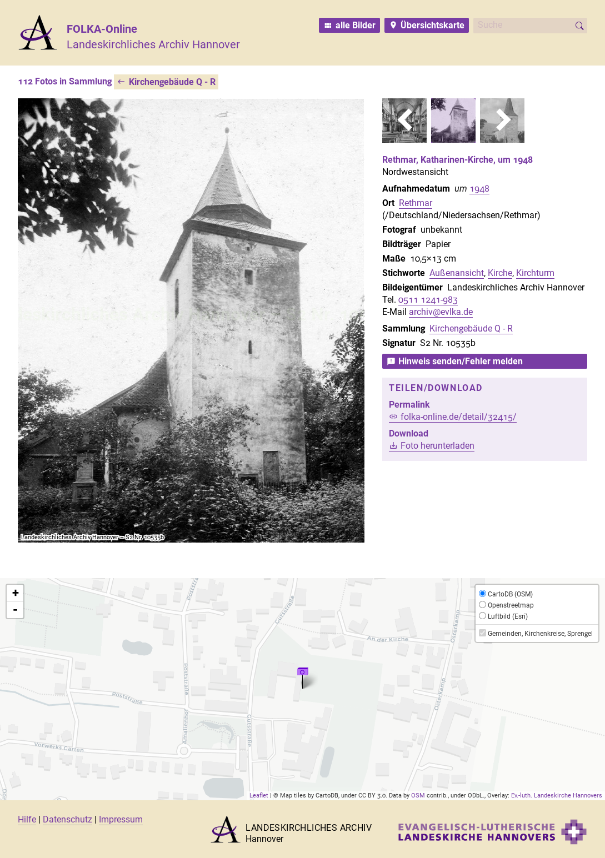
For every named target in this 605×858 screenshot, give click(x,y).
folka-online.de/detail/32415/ (459, 417)
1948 (479, 188)
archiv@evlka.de (441, 312)
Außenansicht (456, 273)
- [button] (15, 610)
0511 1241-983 (428, 299)
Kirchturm (535, 273)
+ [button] (15, 593)
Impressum (121, 819)
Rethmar (415, 203)
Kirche (500, 273)
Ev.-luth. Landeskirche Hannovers (556, 795)
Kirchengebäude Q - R (172, 82)
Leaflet (258, 795)
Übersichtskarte (432, 25)
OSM (418, 795)
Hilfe (27, 819)
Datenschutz (67, 819)
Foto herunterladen (437, 445)
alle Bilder (356, 25)
